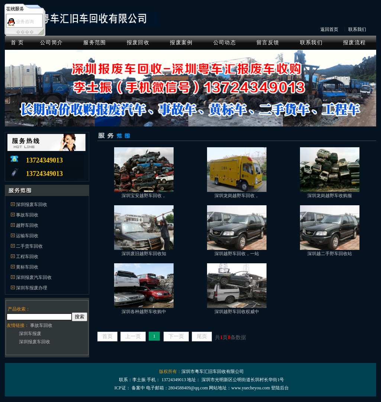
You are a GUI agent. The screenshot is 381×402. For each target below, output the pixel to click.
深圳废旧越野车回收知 (144, 253)
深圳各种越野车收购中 (144, 311)
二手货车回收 (29, 246)
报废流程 (354, 42)
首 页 (17, 42)
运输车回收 (27, 235)
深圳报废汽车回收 (34, 277)
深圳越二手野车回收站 (329, 253)
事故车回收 (27, 215)
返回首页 (329, 29)
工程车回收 (27, 256)
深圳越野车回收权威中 (236, 311)
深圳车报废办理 (31, 287)
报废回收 (138, 42)
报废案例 (181, 42)
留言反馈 (267, 42)
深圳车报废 (30, 333)
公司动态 (224, 42)
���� (25, 32)
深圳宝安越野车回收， (144, 195)
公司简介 (51, 42)
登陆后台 (280, 387)
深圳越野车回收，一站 (236, 253)
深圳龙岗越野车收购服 (329, 195)
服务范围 (94, 42)
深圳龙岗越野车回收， (236, 195)
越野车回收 (27, 225)
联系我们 (357, 29)
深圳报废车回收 (31, 204)
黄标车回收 (27, 267)
